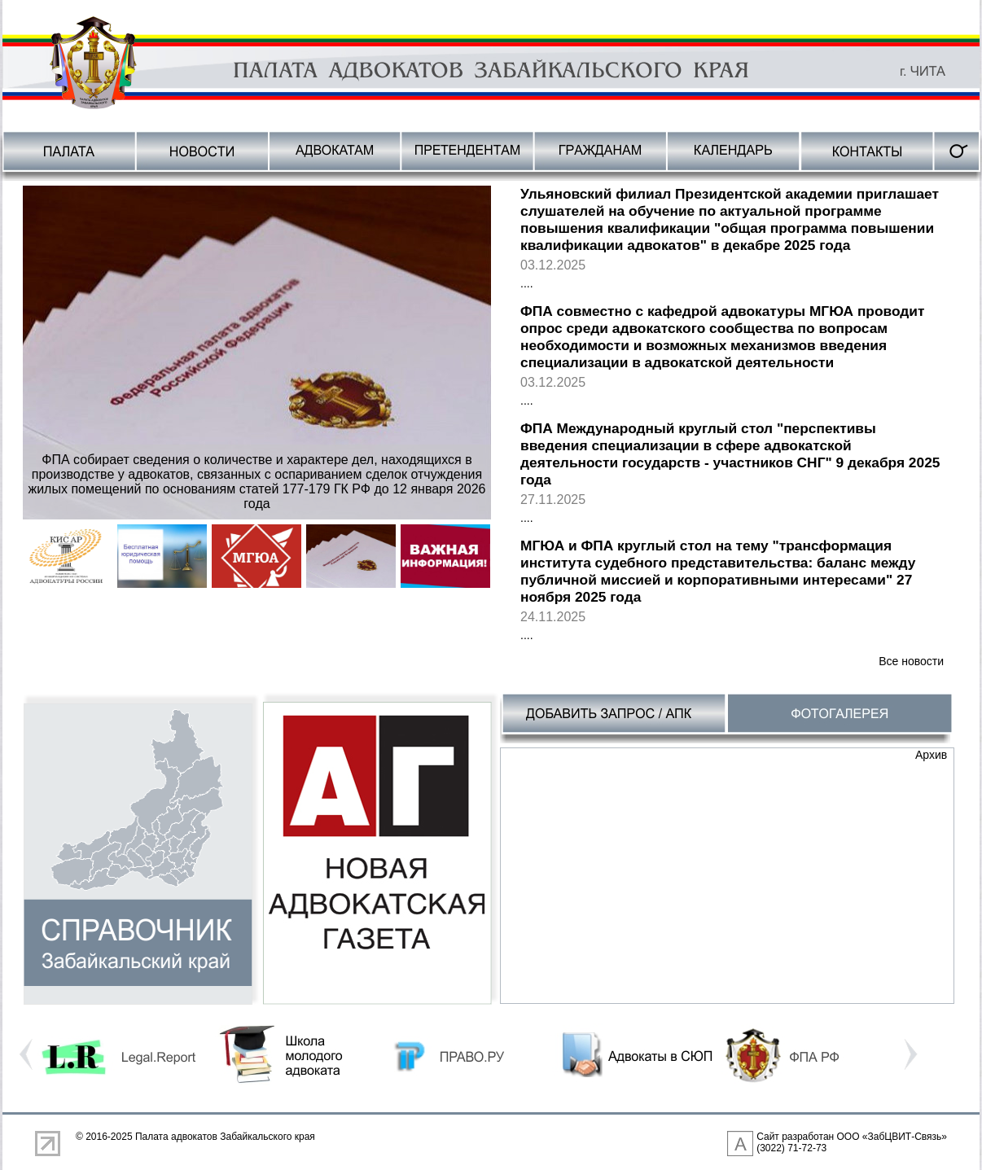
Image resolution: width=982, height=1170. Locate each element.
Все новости (911, 661)
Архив (931, 754)
